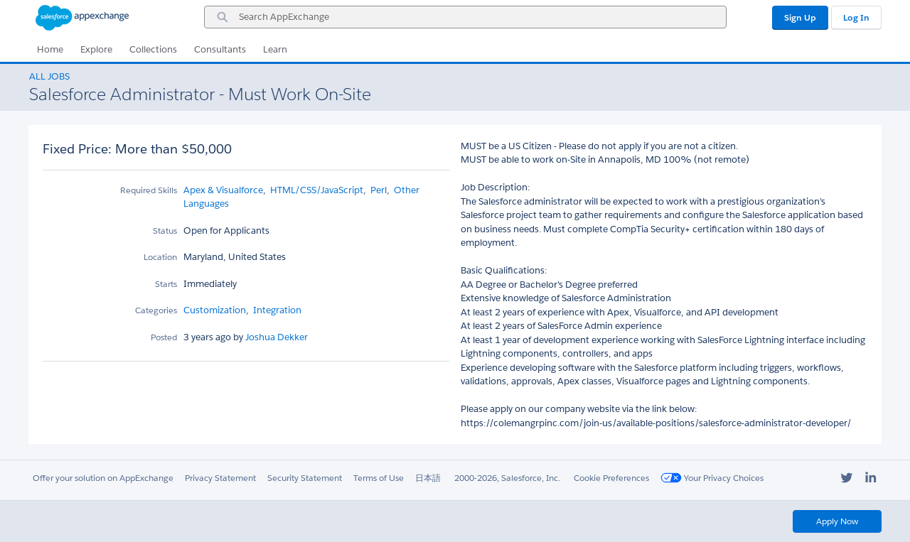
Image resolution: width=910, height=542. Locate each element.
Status (165, 230)
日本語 (428, 478)
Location (160, 257)
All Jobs (49, 76)
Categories (156, 310)
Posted (164, 337)
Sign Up (800, 17)
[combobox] (465, 17)
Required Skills (148, 190)
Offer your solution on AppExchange (103, 478)
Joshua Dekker (275, 337)
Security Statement (304, 478)
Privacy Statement (220, 478)
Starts (166, 284)
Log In (856, 17)
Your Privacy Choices (712, 478)
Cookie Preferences (611, 478)
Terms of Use (378, 478)
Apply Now (837, 521)
